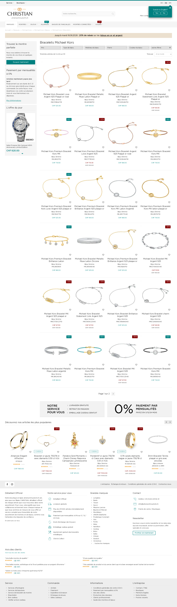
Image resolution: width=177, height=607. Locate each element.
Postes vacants (142, 597)
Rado (95, 500)
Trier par (150, 54)
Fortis (95, 522)
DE (162, 3)
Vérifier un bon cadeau (16, 600)
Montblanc (97, 512)
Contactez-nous (164, 484)
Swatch (96, 539)
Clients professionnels (101, 597)
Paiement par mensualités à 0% (105, 590)
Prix (51, 48)
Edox (95, 531)
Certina (96, 529)
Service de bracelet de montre (20, 593)
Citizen (96, 536)
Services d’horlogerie (16, 588)
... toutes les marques (101, 543)
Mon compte (145, 16)
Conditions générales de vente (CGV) (142, 484)
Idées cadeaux (56, 597)
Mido (95, 524)
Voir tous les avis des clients (15, 552)
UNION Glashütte (99, 515)
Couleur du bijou (140, 48)
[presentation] (166, 422)
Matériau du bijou (95, 48)
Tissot (95, 503)
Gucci (95, 505)
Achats (53, 588)
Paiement (54, 590)
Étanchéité (12, 595)
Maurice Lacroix (99, 507)
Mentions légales (142, 593)
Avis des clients (99, 593)
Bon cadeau (12, 597)
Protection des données (102, 595)
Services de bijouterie (16, 590)
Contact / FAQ (141, 588)
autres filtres (156, 48)
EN (170, 3)
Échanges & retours (118, 484)
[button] (19, 153)
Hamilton (96, 527)
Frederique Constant (101, 517)
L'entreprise (105, 484)
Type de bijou (73, 48)
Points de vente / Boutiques (149, 509)
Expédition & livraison (59, 593)
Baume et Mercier (100, 510)
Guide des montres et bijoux (104, 600)
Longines (96, 498)
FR (166, 3)
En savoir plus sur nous (12, 520)
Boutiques (140, 590)
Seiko (95, 534)
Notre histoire (141, 595)
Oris (94, 519)
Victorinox (97, 541)
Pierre (117, 48)
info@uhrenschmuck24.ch (148, 504)
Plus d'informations (13, 100)
